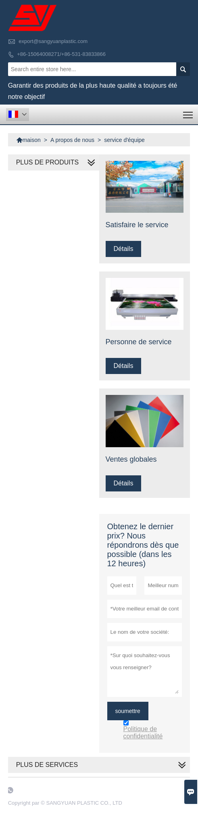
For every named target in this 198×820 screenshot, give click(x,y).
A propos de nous (72, 140)
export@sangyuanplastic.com (53, 41)
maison (28, 140)
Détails (123, 248)
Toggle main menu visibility (188, 112)
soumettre (127, 711)
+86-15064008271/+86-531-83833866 (61, 54)
